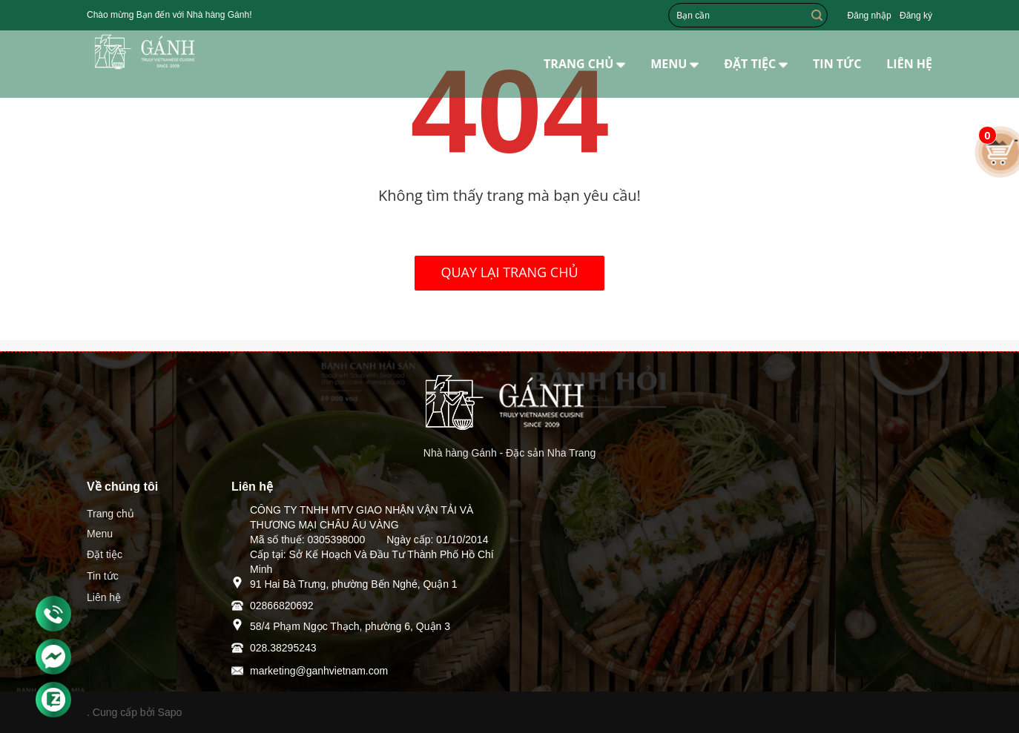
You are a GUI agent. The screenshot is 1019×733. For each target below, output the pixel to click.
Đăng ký (916, 15)
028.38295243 (283, 648)
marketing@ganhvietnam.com (319, 671)
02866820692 (282, 605)
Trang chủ (110, 514)
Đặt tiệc (104, 554)
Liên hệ (104, 597)
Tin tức (103, 576)
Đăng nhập (869, 15)
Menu (100, 534)
